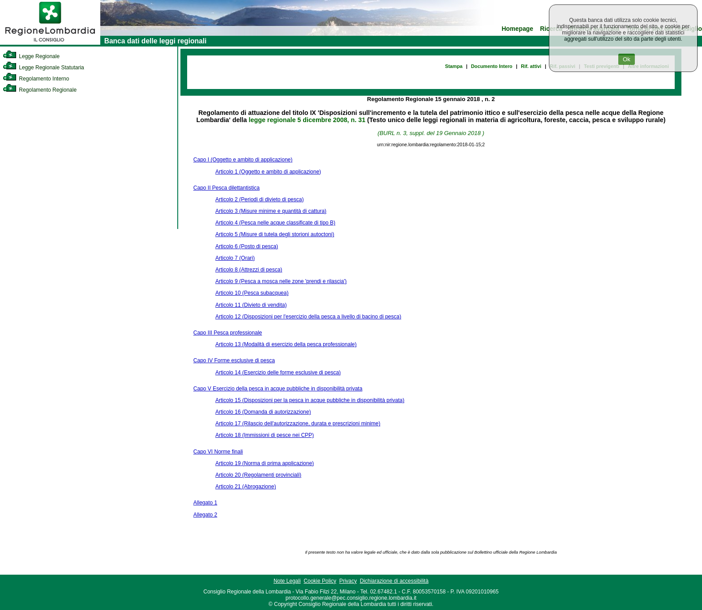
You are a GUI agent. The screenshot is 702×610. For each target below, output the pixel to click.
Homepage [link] (517, 28)
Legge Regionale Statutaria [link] (43, 67)
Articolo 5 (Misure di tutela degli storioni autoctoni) (274, 234)
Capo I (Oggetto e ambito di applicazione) (242, 160)
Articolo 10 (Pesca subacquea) (251, 293)
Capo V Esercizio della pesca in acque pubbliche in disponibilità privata (278, 388)
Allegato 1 (205, 503)
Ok (626, 59)
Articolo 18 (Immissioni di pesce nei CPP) (264, 435)
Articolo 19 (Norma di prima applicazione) (264, 463)
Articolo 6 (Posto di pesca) (246, 246)
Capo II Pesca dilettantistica (226, 188)
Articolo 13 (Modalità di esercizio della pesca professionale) (286, 344)
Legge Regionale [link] (31, 56)
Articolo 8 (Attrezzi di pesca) (248, 270)
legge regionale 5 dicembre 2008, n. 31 (307, 119)
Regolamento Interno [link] (36, 79)
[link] (50, 43)
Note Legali (287, 581)
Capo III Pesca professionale (227, 333)
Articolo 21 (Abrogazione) (245, 486)
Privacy (348, 581)
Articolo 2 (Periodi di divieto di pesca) (259, 199)
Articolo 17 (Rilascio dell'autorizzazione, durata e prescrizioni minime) (297, 423)
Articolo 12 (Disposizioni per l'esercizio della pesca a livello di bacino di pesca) (308, 316)
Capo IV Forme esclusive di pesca (234, 360)
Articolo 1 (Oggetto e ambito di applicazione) (268, 172)
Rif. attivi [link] (531, 66)
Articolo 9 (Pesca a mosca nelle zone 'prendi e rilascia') (281, 281)
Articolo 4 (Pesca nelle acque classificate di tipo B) (275, 223)
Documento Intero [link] (491, 66)
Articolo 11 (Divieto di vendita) (251, 305)
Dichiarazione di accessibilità (394, 581)
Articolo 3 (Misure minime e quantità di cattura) (270, 211)
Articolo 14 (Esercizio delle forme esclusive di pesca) (278, 372)
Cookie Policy (320, 581)
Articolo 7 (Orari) (235, 258)
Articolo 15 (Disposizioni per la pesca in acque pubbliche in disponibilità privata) (309, 400)
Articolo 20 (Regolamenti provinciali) (258, 475)
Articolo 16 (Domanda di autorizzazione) (263, 412)
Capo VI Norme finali (218, 452)
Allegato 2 (205, 515)
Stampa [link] (453, 66)
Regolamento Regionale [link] (40, 90)
